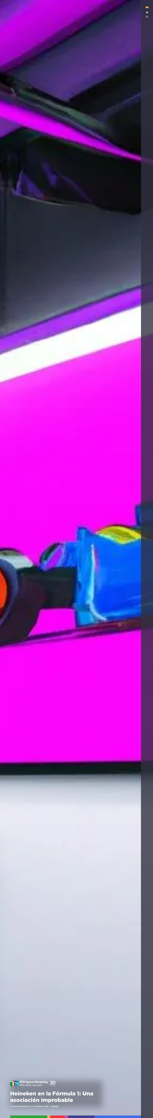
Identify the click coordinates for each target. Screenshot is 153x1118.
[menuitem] (147, 7)
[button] (147, 12)
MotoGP (55, 1106)
